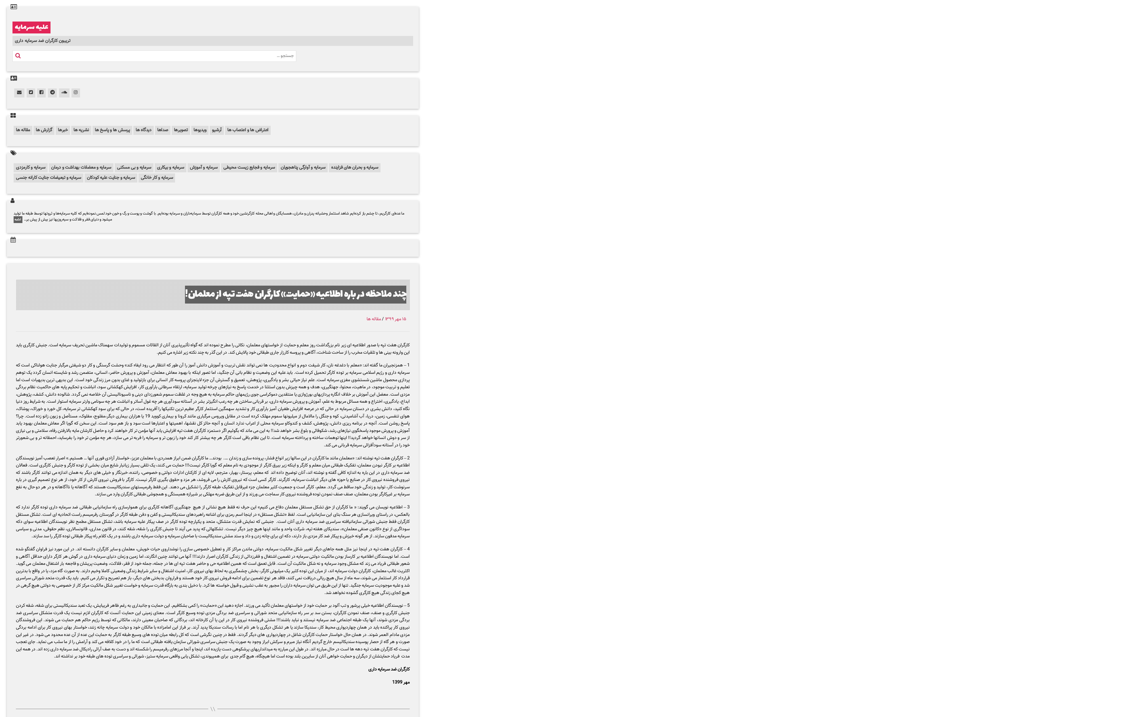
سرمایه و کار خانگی (157, 177)
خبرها (63, 130)
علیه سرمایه (31, 27)
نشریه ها (81, 130)
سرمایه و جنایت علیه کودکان (111, 177)
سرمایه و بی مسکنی (134, 167)
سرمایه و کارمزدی (30, 167)
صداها (162, 130)
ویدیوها (200, 130)
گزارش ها (44, 130)
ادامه (18, 219)
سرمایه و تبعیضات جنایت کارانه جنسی (48, 177)
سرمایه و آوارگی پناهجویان (303, 167)
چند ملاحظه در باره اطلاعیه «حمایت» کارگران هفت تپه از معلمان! (295, 295)
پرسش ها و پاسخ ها (112, 130)
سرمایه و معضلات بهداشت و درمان (81, 167)
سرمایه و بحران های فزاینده (354, 167)
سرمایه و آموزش (204, 167)
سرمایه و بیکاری (170, 167)
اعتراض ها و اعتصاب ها (247, 130)
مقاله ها (23, 130)
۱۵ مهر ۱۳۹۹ (395, 319)
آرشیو (217, 130)
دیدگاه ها (144, 130)
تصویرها (181, 130)
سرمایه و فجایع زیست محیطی (249, 167)
